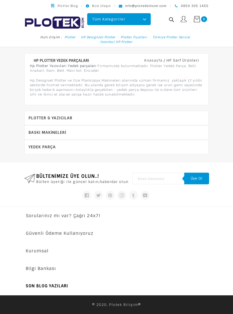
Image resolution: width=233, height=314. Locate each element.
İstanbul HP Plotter (116, 42)
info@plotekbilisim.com (146, 6)
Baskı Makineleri (47, 132)
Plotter (70, 37)
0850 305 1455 (195, 6)
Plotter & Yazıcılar (50, 118)
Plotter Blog (68, 6)
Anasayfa (153, 60)
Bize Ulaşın (101, 6)
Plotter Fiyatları (134, 37)
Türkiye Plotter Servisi (171, 37)
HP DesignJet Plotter (98, 37)
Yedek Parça (42, 147)
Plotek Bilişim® (125, 304)
